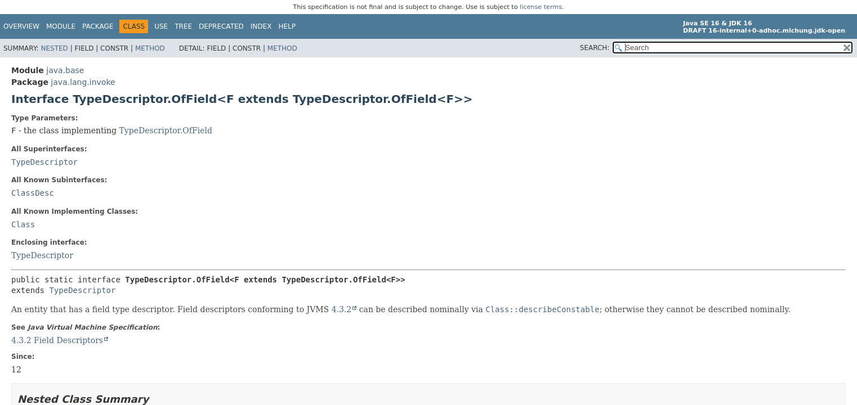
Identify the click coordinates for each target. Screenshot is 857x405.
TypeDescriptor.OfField (165, 130)
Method (150, 48)
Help (287, 26)
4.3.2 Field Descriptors (57, 340)
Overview (21, 26)
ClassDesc (32, 192)
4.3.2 (342, 309)
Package (97, 26)
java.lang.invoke (83, 82)
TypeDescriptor (44, 162)
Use (161, 26)
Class (23, 224)
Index (261, 26)
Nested (54, 48)
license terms (541, 7)
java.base (65, 70)
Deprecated (221, 26)
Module (60, 26)
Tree (183, 26)
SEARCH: (595, 48)
